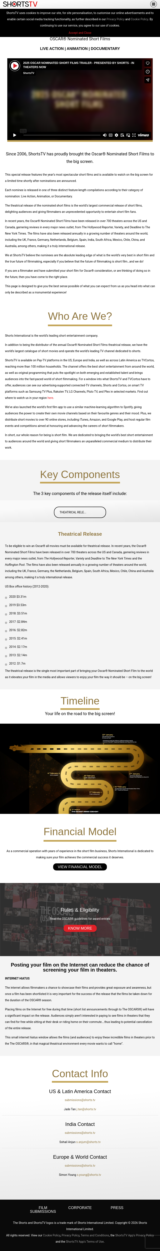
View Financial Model (80, 867)
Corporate (80, 1208)
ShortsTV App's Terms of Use (85, 1241)
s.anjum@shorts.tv (88, 1142)
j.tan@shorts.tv (86, 1109)
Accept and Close (80, 32)
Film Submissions (43, 1210)
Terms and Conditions (95, 1235)
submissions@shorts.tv (80, 1100)
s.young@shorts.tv (89, 1174)
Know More (80, 928)
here (50, 398)
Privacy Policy (116, 19)
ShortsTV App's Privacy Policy (134, 1235)
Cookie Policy (139, 19)
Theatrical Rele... (82, 512)
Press (117, 1208)
